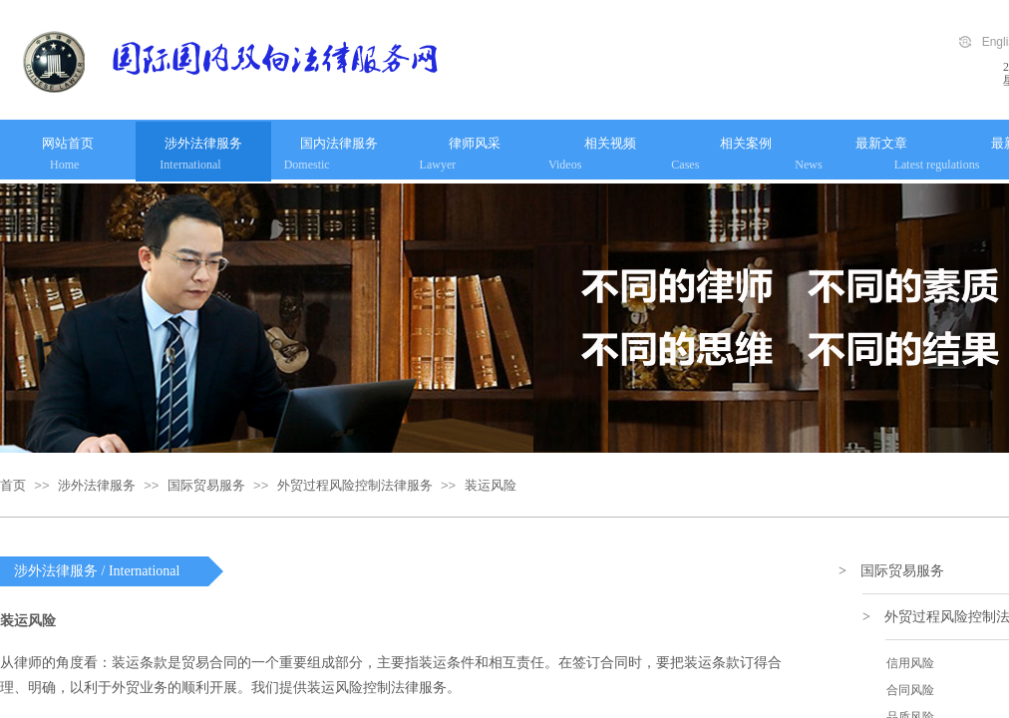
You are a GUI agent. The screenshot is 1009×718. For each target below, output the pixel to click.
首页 (13, 485)
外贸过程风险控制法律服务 (355, 485)
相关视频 (610, 143)
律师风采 (475, 143)
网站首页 (68, 143)
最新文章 (881, 143)
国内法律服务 (339, 143)
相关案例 (746, 143)
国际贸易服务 (206, 485)
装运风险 (490, 485)
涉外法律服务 (203, 143)
